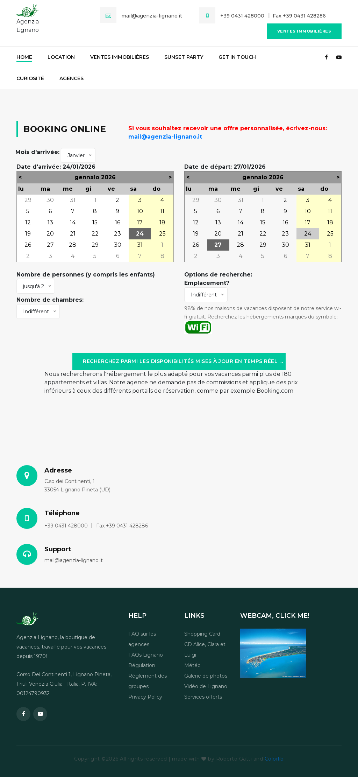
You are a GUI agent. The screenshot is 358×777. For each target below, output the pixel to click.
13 (50, 222)
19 (28, 233)
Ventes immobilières (304, 31)
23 (117, 233)
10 (140, 211)
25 (162, 233)
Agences (71, 78)
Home (24, 57)
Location (61, 57)
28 (72, 244)
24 (140, 233)
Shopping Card (202, 634)
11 (162, 211)
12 (28, 222)
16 (117, 222)
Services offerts (203, 697)
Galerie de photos (205, 676)
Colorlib (274, 759)
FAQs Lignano (145, 655)
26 (27, 244)
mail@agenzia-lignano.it (165, 136)
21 (73, 233)
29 (27, 200)
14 (73, 222)
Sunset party (183, 57)
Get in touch (237, 57)
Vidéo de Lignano (205, 686)
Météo (192, 665)
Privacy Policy (145, 697)
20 (50, 233)
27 (50, 244)
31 (73, 200)
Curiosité (30, 78)
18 (162, 222)
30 (50, 200)
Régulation (141, 665)
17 (140, 222)
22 (95, 233)
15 (95, 222)
